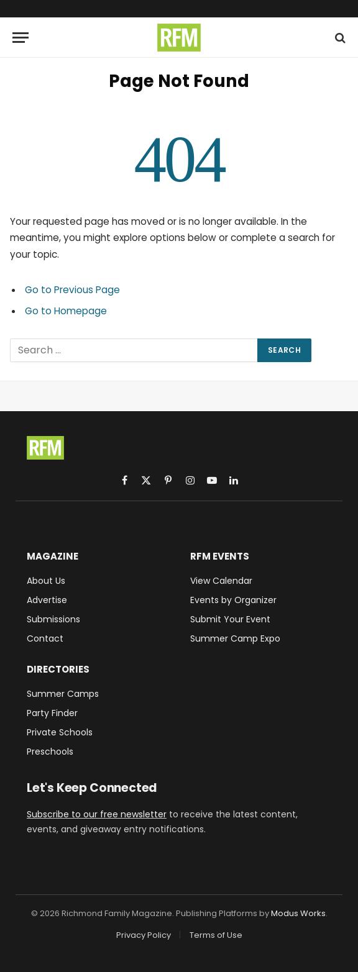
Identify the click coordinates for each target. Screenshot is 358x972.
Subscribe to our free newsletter (97, 814)
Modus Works (298, 913)
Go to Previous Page (72, 289)
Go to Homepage (66, 310)
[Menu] (20, 38)
